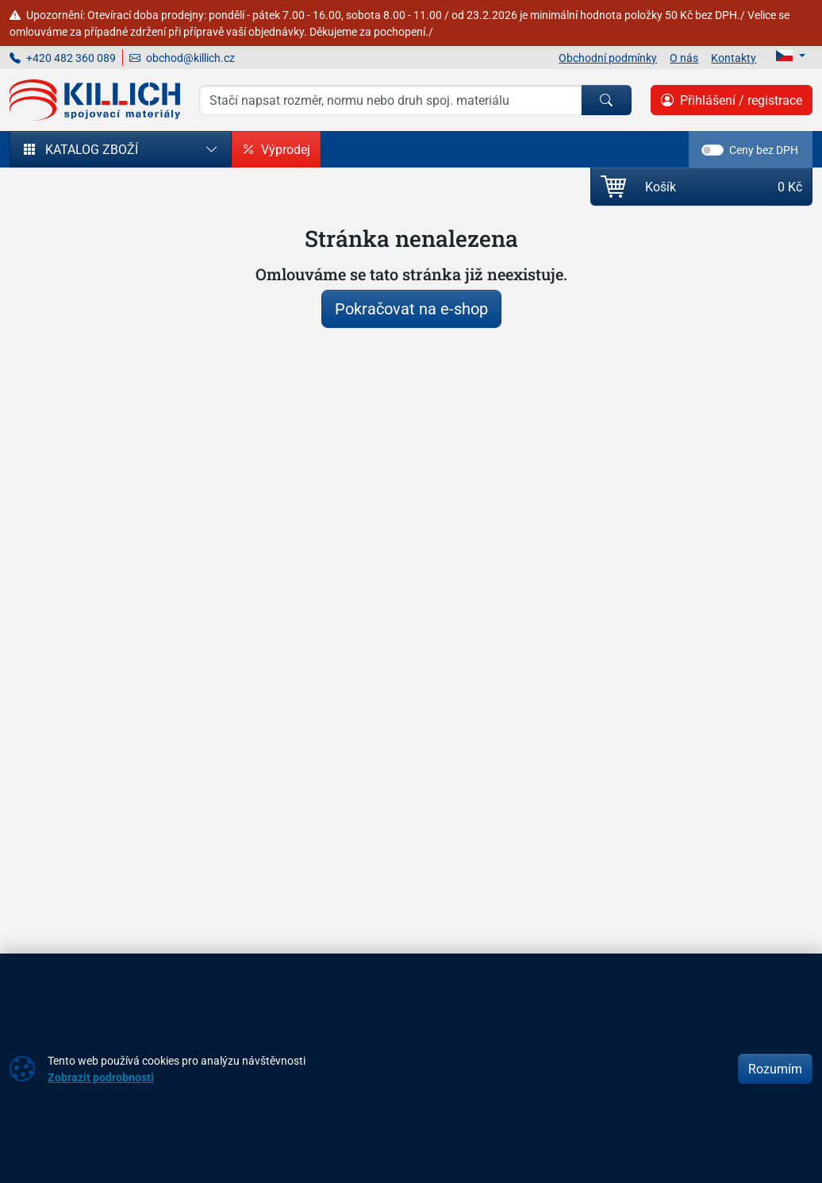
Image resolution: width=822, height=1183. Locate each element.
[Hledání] (390, 100)
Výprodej (276, 149)
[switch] (712, 150)
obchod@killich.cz (182, 57)
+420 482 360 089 (63, 57)
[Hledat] (606, 100)
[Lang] (790, 55)
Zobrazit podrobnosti (101, 1077)
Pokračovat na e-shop (411, 308)
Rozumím (775, 1069)
